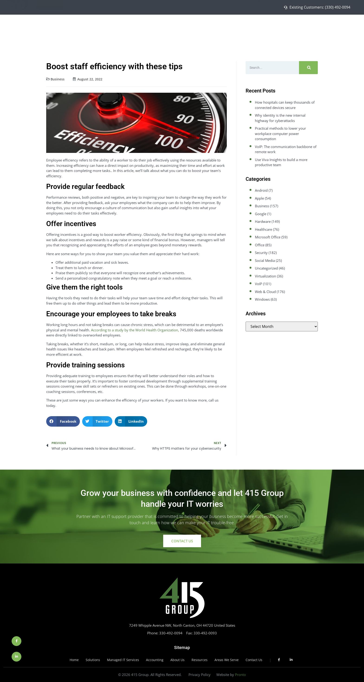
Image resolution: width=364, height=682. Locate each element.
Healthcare (263, 229)
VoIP (258, 283)
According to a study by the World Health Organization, (135, 330)
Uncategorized (266, 268)
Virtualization (265, 276)
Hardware (263, 221)
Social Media (265, 260)
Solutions (260, 28)
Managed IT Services (292, 28)
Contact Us (345, 28)
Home (243, 28)
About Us (323, 28)
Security (261, 252)
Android (261, 190)
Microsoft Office (267, 237)
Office (259, 245)
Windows (262, 299)
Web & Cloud (265, 291)
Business (58, 79)
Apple (259, 198)
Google (260, 213)
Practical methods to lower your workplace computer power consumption (280, 133)
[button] (63, 421)
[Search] (308, 67)
